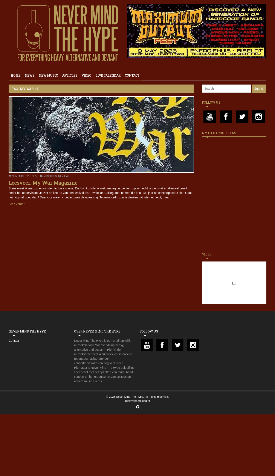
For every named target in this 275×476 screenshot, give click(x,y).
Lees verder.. (17, 204)
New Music (48, 75)
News (29, 75)
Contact (132, 75)
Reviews (64, 176)
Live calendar (108, 75)
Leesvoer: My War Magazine (43, 182)
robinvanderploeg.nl (137, 400)
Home (15, 75)
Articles (69, 75)
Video (86, 75)
